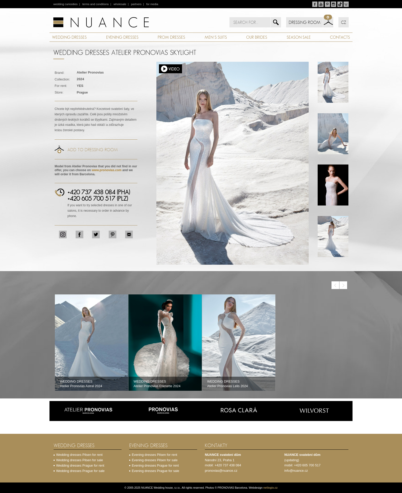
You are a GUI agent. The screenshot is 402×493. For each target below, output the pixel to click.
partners (136, 4)
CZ (343, 22)
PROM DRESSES (171, 37)
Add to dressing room (92, 149)
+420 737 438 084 (228, 465)
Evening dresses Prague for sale (155, 471)
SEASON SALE (299, 37)
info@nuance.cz (296, 471)
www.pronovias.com (107, 170)
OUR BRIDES (256, 37)
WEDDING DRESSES (69, 37)
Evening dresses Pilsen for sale (155, 460)
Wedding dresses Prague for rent (80, 465)
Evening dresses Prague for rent (155, 465)
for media (152, 4)
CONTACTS (340, 37)
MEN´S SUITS (216, 37)
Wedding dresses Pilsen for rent (79, 455)
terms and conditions (95, 4)
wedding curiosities (65, 4)
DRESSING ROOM (304, 22)
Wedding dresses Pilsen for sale (79, 460)
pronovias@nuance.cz (221, 471)
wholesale (120, 4)
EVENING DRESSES (122, 37)
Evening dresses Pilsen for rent (154, 455)
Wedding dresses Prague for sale (80, 471)
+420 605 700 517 (307, 465)
